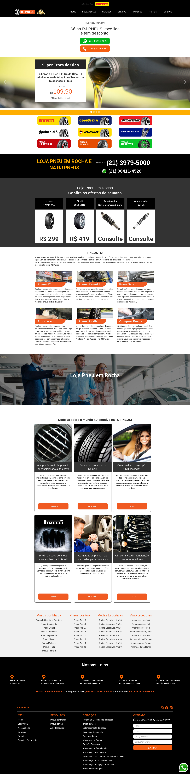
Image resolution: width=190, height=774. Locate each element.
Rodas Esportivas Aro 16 (110, 632)
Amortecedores (141, 615)
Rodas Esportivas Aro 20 (110, 647)
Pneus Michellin (49, 643)
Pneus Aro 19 (79, 643)
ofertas (122, 12)
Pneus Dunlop (49, 628)
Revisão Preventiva (91, 744)
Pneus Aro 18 (79, 639)
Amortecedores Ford (141, 628)
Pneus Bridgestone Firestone (49, 620)
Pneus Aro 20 (79, 647)
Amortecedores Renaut (141, 643)
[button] (5, 82)
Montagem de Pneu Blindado (96, 748)
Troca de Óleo (89, 724)
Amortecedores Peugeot (141, 639)
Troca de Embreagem (92, 769)
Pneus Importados (49, 635)
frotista (153, 12)
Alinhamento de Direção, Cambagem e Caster (104, 756)
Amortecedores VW (141, 620)
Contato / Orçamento (27, 740)
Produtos (22, 736)
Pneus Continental (49, 624)
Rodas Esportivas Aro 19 (110, 643)
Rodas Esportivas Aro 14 (110, 624)
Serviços (22, 732)
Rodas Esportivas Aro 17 (110, 635)
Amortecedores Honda (141, 647)
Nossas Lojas (24, 728)
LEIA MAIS (53, 506)
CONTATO (168, 12)
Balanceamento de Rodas (94, 728)
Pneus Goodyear (49, 632)
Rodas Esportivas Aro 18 (110, 639)
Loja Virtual (23, 724)
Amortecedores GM (141, 635)
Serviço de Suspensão (93, 732)
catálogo (137, 12)
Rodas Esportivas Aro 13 (110, 620)
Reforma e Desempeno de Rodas (98, 720)
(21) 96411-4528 (125, 171)
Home (73, 12)
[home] (30, 12)
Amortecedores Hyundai (141, 632)
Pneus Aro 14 (79, 624)
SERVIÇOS (106, 12)
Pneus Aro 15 (79, 628)
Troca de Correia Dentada (94, 752)
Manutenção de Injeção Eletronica (98, 765)
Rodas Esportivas (110, 615)
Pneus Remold (49, 651)
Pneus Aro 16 (79, 632)
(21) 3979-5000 (128, 162)
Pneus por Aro (80, 615)
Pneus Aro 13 (79, 620)
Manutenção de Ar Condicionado (97, 760)
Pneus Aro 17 (79, 635)
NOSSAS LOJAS (89, 12)
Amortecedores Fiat (141, 624)
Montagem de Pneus (92, 740)
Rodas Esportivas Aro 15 (110, 628)
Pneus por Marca (49, 615)
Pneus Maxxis (49, 639)
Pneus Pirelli (49, 647)
